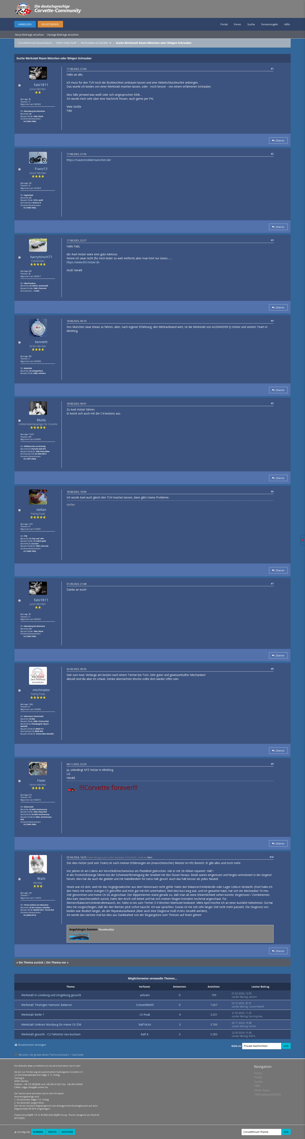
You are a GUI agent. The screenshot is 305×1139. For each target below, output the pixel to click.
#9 (272, 763)
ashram (145, 995)
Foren (237, 24)
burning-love (255, 1016)
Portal (224, 24)
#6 (272, 491)
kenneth (41, 341)
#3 (272, 240)
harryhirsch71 (41, 257)
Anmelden (24, 24)
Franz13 (41, 168)
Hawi (41, 780)
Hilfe (287, 24)
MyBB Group (60, 1114)
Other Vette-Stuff (66, 43)
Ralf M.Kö (145, 1024)
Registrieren (50, 24)
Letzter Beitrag (240, 997)
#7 (272, 583)
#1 (272, 68)
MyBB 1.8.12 (33, 1114)
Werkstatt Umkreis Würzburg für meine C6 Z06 (51, 1024)
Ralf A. (145, 1034)
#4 (272, 320)
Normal (38, 1132)
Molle (41, 420)
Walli (41, 878)
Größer (67, 1132)
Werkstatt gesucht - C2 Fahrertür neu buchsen (51, 1034)
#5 (272, 403)
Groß (52, 1132)
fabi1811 (41, 84)
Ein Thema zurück (31, 962)
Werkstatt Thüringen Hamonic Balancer (46, 1005)
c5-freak (145, 1014)
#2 (272, 153)
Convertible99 (145, 1005)
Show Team (262, 1090)
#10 (272, 856)
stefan (41, 509)
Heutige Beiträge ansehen (63, 34)
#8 (272, 668)
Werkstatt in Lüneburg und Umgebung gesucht (51, 995)
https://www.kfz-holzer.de (83, 262)
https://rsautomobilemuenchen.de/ (89, 160)
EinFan (252, 1026)
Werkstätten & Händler (94, 43)
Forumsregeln (269, 24)
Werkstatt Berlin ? (32, 1014)
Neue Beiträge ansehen (29, 34)
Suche (251, 24)
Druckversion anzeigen (32, 1044)
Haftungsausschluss (267, 1094)
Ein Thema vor (56, 962)
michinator (41, 689)
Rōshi (94, 1114)
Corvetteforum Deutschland (34, 43)
